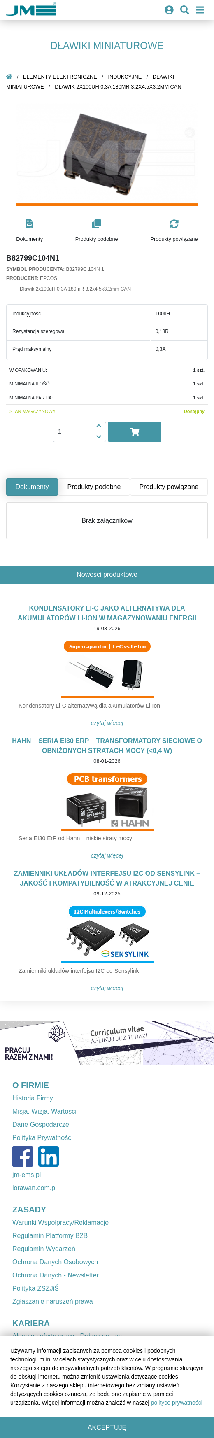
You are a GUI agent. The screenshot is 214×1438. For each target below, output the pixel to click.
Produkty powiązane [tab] (168, 486)
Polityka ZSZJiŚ (35, 1288)
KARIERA (31, 1323)
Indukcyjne (125, 77)
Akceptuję (107, 1427)
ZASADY (29, 1209)
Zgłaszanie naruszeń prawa (52, 1301)
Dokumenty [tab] (32, 486)
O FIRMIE (30, 1085)
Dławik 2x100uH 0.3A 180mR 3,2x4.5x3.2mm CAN (118, 87)
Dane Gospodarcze (40, 1124)
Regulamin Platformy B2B (50, 1235)
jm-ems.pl (26, 1174)
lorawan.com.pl (34, 1187)
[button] (29, 231)
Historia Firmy (32, 1098)
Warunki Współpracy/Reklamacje (60, 1222)
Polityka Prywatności (42, 1137)
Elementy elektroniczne (60, 77)
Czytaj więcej (107, 723)
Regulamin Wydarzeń (43, 1248)
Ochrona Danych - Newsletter (55, 1275)
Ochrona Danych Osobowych (55, 1262)
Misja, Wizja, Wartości (44, 1111)
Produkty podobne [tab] (94, 486)
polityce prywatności (176, 1402)
